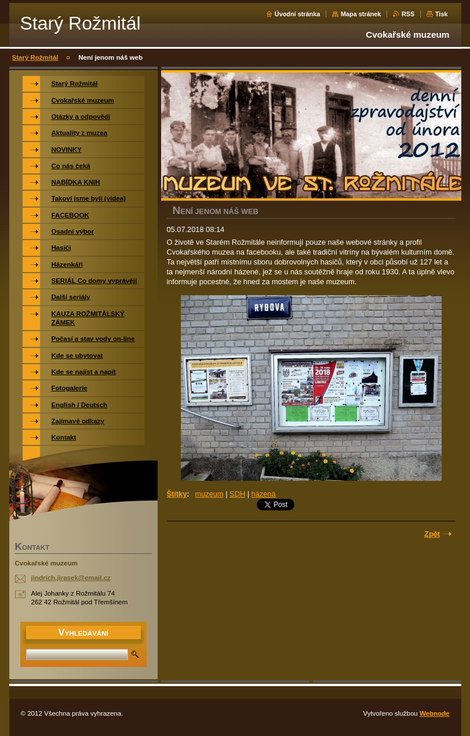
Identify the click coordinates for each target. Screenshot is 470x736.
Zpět (432, 534)
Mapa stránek (361, 13)
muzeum (209, 494)
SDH (237, 494)
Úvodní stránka (297, 13)
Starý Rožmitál (35, 57)
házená (264, 494)
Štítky (177, 494)
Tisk (441, 13)
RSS (408, 13)
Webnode (435, 713)
